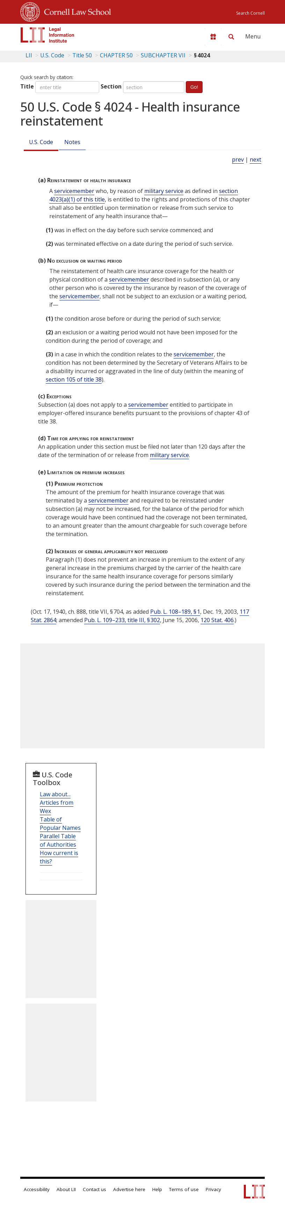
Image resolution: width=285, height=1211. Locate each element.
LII (28, 55)
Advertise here (129, 1189)
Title (27, 86)
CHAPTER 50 (116, 55)
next (255, 159)
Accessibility (37, 1189)
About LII (66, 1189)
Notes (72, 142)
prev (238, 159)
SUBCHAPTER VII (163, 55)
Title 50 (82, 55)
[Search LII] (231, 36)
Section (111, 86)
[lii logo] (47, 35)
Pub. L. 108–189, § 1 (175, 611)
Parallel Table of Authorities (58, 840)
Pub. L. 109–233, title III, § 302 (122, 620)
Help (157, 1189)
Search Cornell (250, 13)
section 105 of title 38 (74, 379)
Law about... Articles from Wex (56, 802)
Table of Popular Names (60, 823)
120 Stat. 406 (217, 620)
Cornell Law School (75, 11)
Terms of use (184, 1189)
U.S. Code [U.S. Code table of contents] (52, 55)
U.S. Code (41, 142)
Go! (194, 87)
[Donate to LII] (213, 36)
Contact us (94, 1189)
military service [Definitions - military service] (163, 191)
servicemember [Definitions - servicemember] (74, 191)
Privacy (213, 1189)
